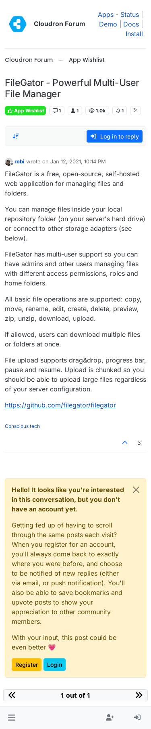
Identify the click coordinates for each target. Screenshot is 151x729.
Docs (131, 24)
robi (19, 161)
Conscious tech (22, 426)
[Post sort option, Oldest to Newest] (15, 136)
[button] (11, 718)
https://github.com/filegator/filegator (60, 405)
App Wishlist (25, 111)
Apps (106, 14)
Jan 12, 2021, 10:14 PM (78, 161)
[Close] (136, 490)
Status (129, 14)
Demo (108, 24)
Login (54, 664)
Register (26, 664)
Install (134, 34)
